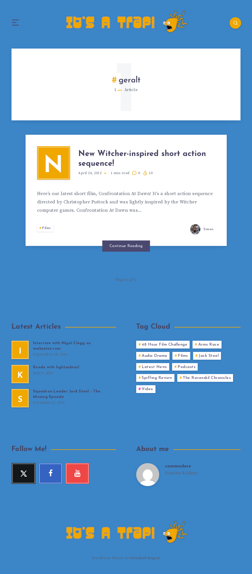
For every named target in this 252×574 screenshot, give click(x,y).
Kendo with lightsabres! (56, 368)
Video (147, 390)
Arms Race (209, 346)
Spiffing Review (157, 379)
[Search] (235, 23)
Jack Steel (209, 357)
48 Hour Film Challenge (164, 346)
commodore (178, 467)
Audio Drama (154, 357)
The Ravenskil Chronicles (207, 379)
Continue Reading (126, 247)
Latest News (154, 368)
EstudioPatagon (145, 559)
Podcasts (186, 368)
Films (46, 229)
